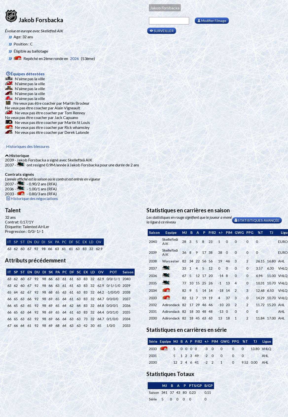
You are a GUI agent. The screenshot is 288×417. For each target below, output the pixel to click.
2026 (74, 58)
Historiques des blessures (28, 146)
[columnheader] (154, 232)
